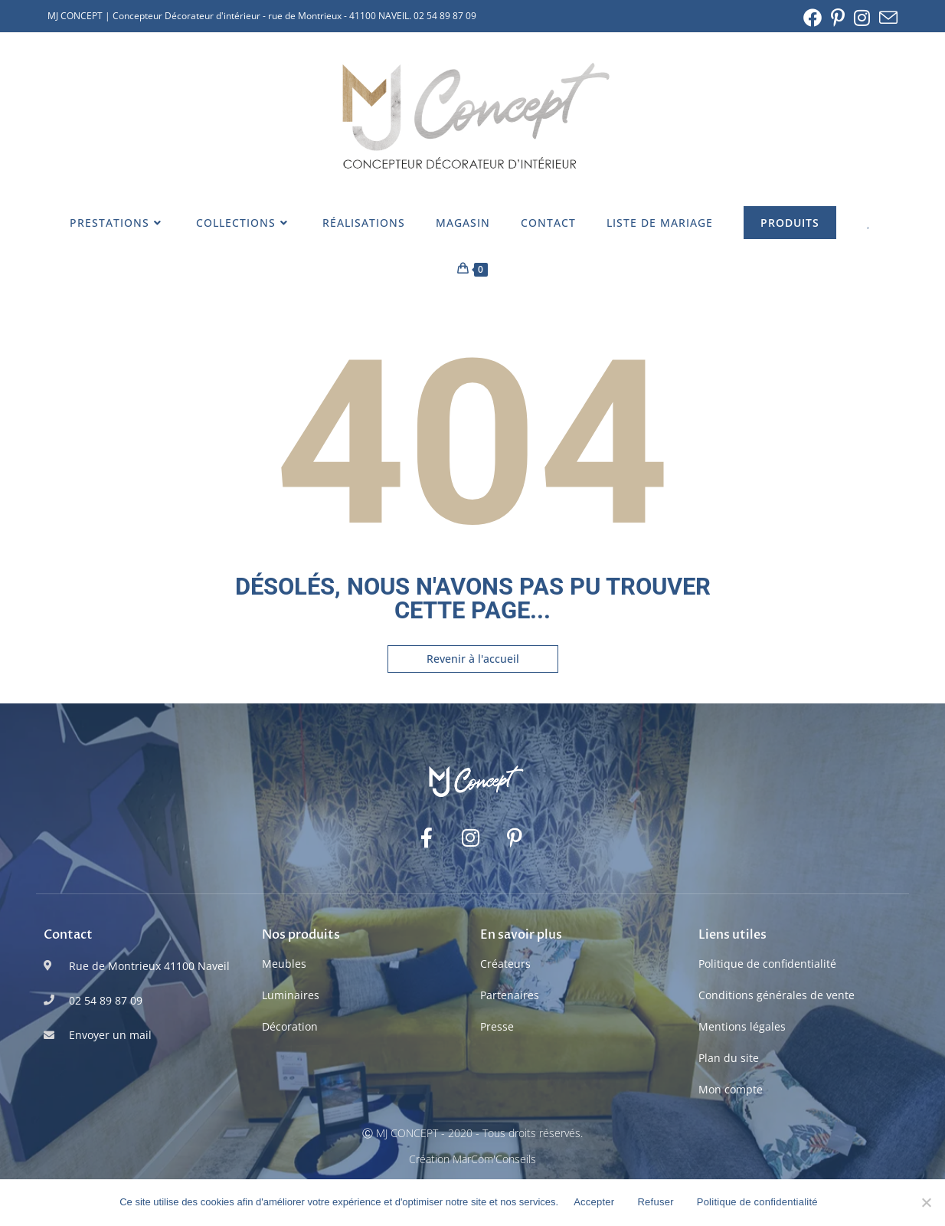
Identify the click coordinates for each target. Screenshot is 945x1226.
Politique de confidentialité (767, 963)
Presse (497, 1026)
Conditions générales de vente (776, 995)
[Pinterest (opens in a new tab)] (837, 17)
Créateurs (505, 963)
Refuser (655, 1202)
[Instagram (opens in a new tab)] (862, 17)
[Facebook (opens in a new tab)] (812, 17)
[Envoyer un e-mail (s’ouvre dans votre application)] (886, 17)
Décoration (290, 1026)
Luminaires (290, 995)
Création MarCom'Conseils (472, 1159)
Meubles (284, 963)
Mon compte (730, 1089)
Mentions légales (742, 1026)
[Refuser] (926, 1202)
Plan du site (728, 1058)
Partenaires (509, 995)
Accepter (594, 1202)
